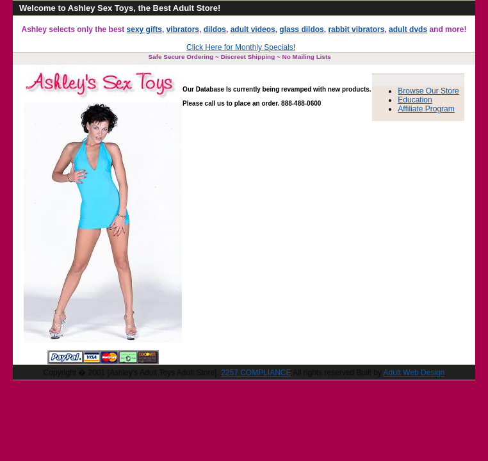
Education (415, 99)
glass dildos (301, 29)
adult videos (253, 29)
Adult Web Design (414, 372)
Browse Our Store (428, 90)
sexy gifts (144, 29)
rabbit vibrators (356, 29)
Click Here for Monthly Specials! (240, 47)
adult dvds (408, 29)
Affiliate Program (426, 108)
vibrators (183, 29)
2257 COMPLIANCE (256, 372)
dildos (215, 29)
